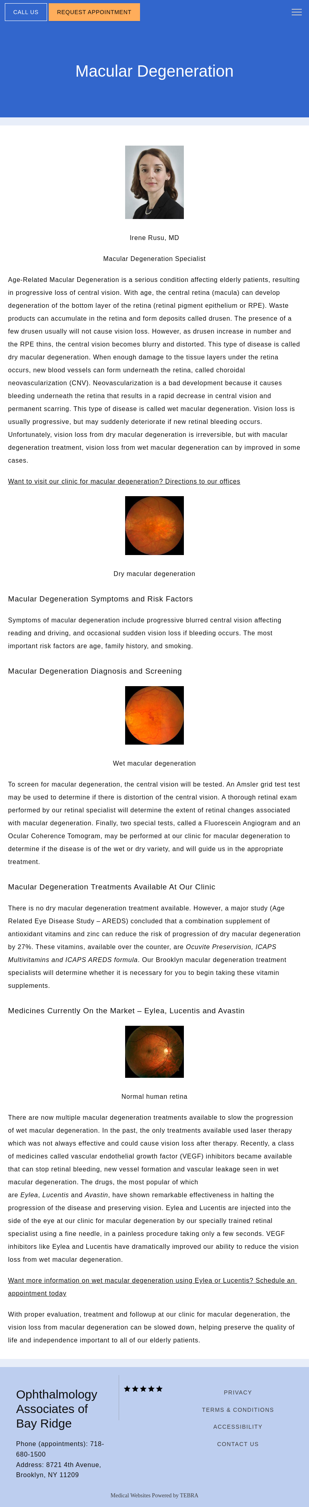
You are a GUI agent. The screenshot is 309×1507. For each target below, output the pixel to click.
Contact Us (238, 1444)
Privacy (238, 1392)
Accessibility (237, 1427)
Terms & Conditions (238, 1410)
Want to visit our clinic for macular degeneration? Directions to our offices (124, 481)
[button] (297, 13)
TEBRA (189, 1495)
